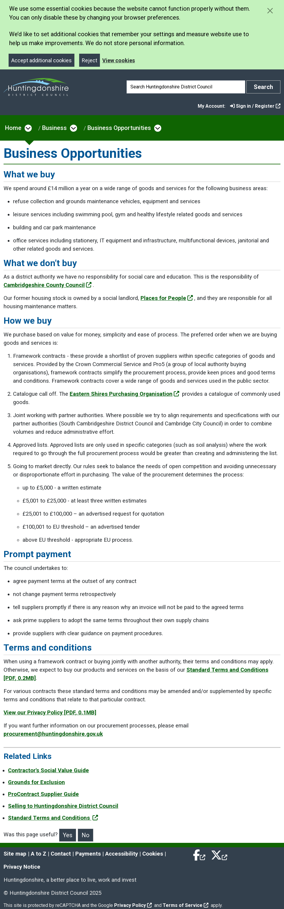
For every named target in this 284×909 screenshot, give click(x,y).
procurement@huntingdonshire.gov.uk (53, 734)
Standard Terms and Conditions (53, 818)
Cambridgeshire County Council (48, 285)
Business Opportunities (119, 127)
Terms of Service (185, 905)
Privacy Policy (133, 905)
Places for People (167, 298)
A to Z (38, 854)
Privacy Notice (22, 867)
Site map (15, 854)
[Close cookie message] (270, 10)
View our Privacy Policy (50, 712)
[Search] (186, 86)
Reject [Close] (89, 60)
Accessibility (121, 854)
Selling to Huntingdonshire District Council (63, 806)
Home (13, 127)
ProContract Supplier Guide (43, 794)
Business (54, 127)
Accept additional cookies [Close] (41, 60)
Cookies (152, 854)
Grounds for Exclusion (36, 782)
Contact (61, 854)
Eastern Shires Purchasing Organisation (124, 394)
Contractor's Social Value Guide (48, 770)
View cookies (118, 60)
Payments (88, 854)
